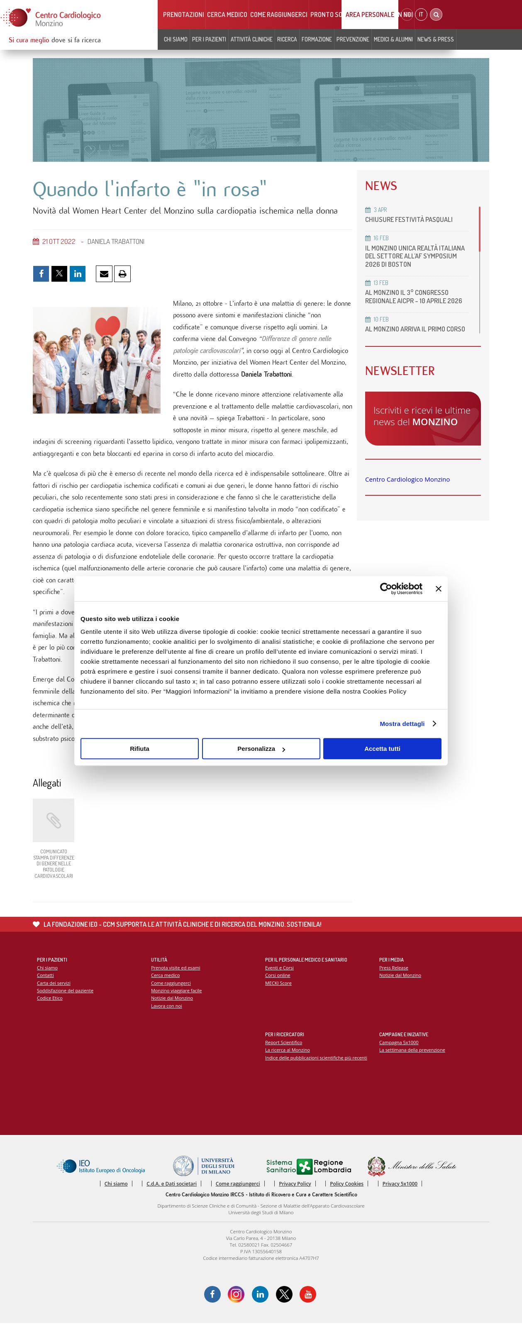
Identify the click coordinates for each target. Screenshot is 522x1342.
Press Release (394, 985)
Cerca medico (227, 14)
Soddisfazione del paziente (66, 1009)
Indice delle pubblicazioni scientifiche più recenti (317, 1075)
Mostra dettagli (402, 723)
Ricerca (287, 39)
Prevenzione (353, 39)
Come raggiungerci (278, 14)
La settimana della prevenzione (412, 1067)
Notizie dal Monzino (172, 1016)
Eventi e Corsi (279, 985)
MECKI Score (278, 1001)
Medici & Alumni (393, 39)
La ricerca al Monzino (288, 1067)
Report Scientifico (284, 1060)
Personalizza (261, 748)
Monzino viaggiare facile (177, 1009)
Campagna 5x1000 (399, 1060)
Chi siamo (176, 39)
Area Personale (370, 14)
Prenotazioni (183, 14)
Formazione (317, 39)
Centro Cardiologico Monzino (407, 487)
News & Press (435, 39)
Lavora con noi (167, 1024)
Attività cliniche (252, 39)
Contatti (45, 993)
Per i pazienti (209, 39)
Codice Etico (50, 1016)
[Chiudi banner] (439, 589)
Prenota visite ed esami (176, 985)
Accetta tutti (382, 748)
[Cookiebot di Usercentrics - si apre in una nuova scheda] (386, 588)
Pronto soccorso (337, 14)
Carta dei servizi (54, 1001)
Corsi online (278, 993)
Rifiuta (139, 748)
